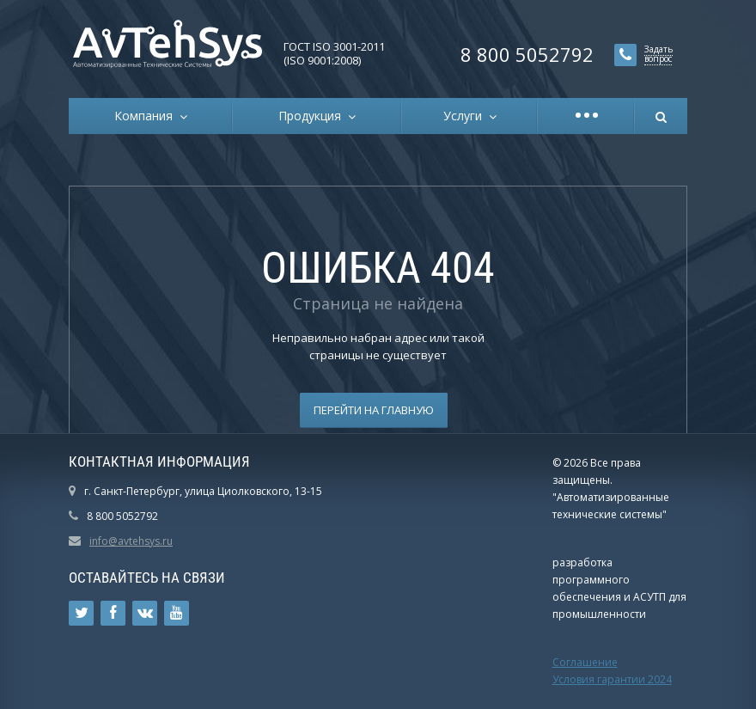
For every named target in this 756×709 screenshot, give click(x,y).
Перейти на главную (374, 410)
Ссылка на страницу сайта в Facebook (113, 613)
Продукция (313, 115)
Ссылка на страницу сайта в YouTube (176, 613)
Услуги (466, 115)
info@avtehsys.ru (131, 541)
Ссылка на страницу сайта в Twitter (81, 613)
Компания (147, 115)
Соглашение (585, 662)
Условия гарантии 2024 (612, 679)
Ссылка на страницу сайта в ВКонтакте (145, 613)
